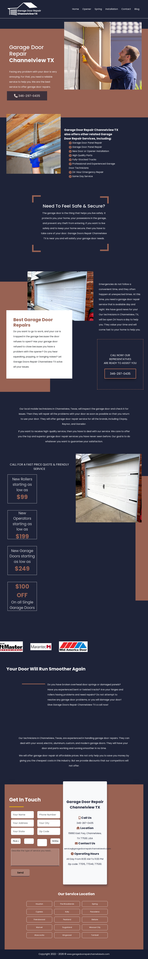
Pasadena (94, 911)
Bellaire (95, 919)
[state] (22, 831)
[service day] (29, 841)
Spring (98, 9)
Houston (39, 904)
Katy (67, 911)
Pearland (67, 919)
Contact (126, 9)
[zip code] (48, 831)
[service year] (42, 842)
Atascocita (39, 935)
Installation (111, 9)
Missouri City (94, 927)
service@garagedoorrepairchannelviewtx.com (87, 848)
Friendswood (39, 919)
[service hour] (55, 841)
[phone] (48, 814)
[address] (22, 823)
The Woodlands (67, 904)
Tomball (95, 935)
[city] (48, 823)
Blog (136, 9)
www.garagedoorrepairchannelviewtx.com (88, 954)
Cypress (39, 911)
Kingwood (67, 935)
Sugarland (67, 927)
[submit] (20, 872)
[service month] (16, 841)
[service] (35, 857)
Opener (86, 9)
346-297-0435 (120, 374)
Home (75, 9)
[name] (22, 814)
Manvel (39, 927)
